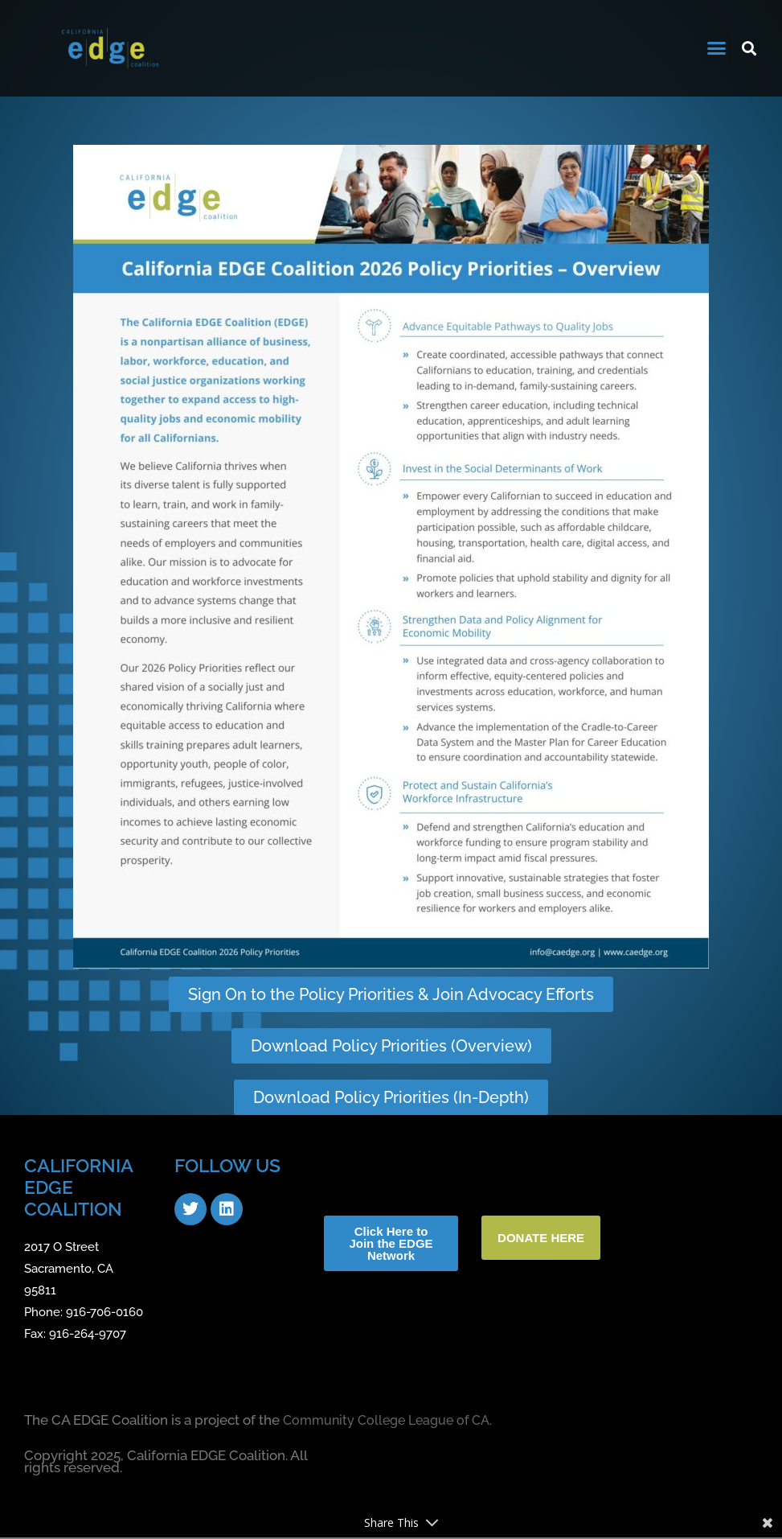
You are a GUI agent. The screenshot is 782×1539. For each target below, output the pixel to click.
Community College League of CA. (393, 1422)
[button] (717, 48)
